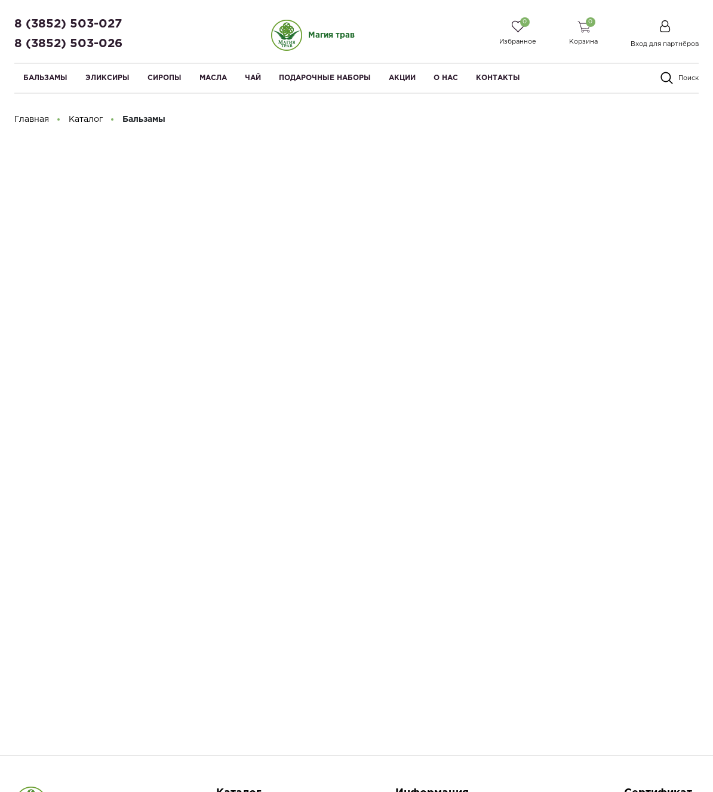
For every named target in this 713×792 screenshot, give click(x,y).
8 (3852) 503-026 (68, 43)
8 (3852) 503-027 (68, 24)
